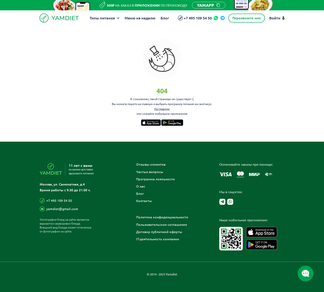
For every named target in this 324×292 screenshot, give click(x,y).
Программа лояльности (155, 179)
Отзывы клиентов (151, 164)
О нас (140, 186)
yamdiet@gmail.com (62, 208)
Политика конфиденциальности (162, 217)
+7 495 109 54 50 (59, 200)
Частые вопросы (149, 171)
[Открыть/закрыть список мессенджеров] (305, 273)
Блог (165, 18)
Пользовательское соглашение (161, 224)
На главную (162, 109)
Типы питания (104, 18)
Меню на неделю (140, 18)
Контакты (144, 200)
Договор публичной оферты (159, 231)
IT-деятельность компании (157, 239)
